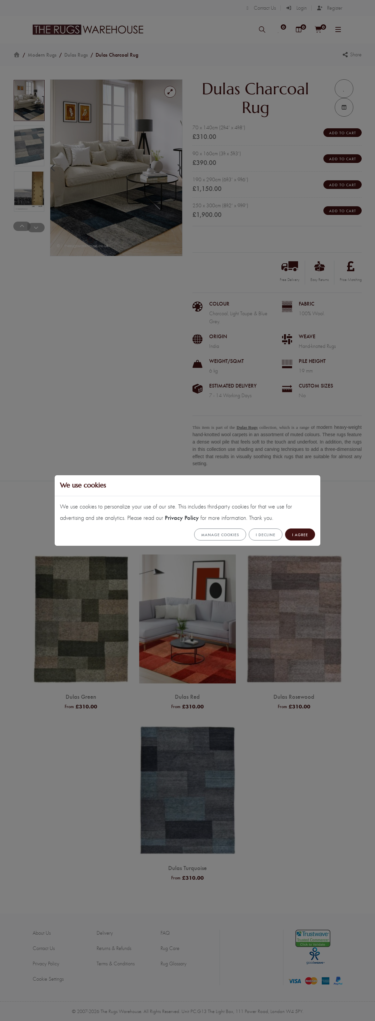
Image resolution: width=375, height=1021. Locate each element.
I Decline (265, 534)
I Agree (300, 534)
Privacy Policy (182, 517)
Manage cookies (220, 534)
